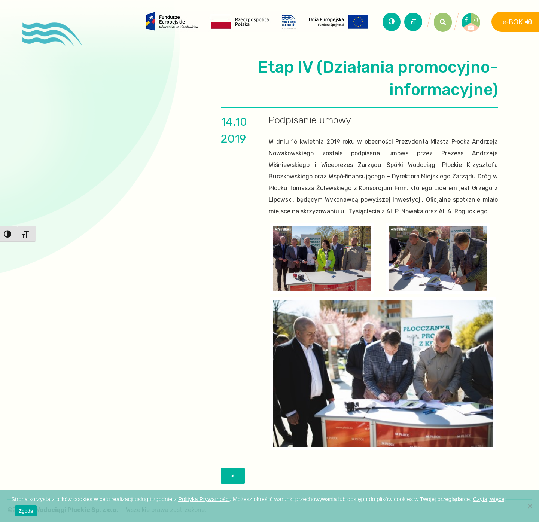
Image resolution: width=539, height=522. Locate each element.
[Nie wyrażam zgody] (529, 506)
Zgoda (26, 511)
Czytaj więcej (489, 499)
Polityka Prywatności (204, 499)
